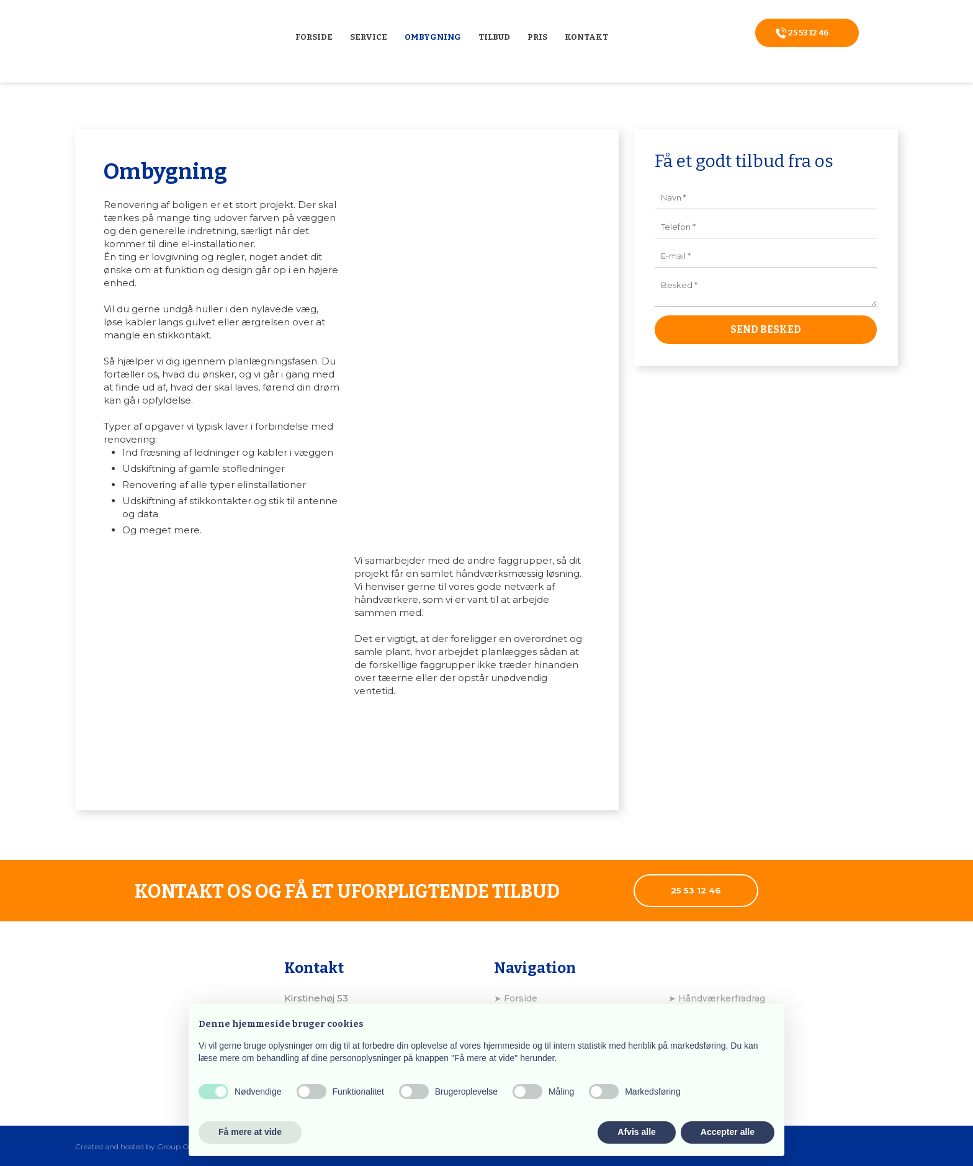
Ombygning (433, 37)
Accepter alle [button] (728, 1132)
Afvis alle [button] (636, 1132)
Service (368, 37)
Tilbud (494, 37)
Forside (314, 37)
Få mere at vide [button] (250, 1132)
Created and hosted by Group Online (141, 1146)
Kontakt (586, 37)
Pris (537, 37)
